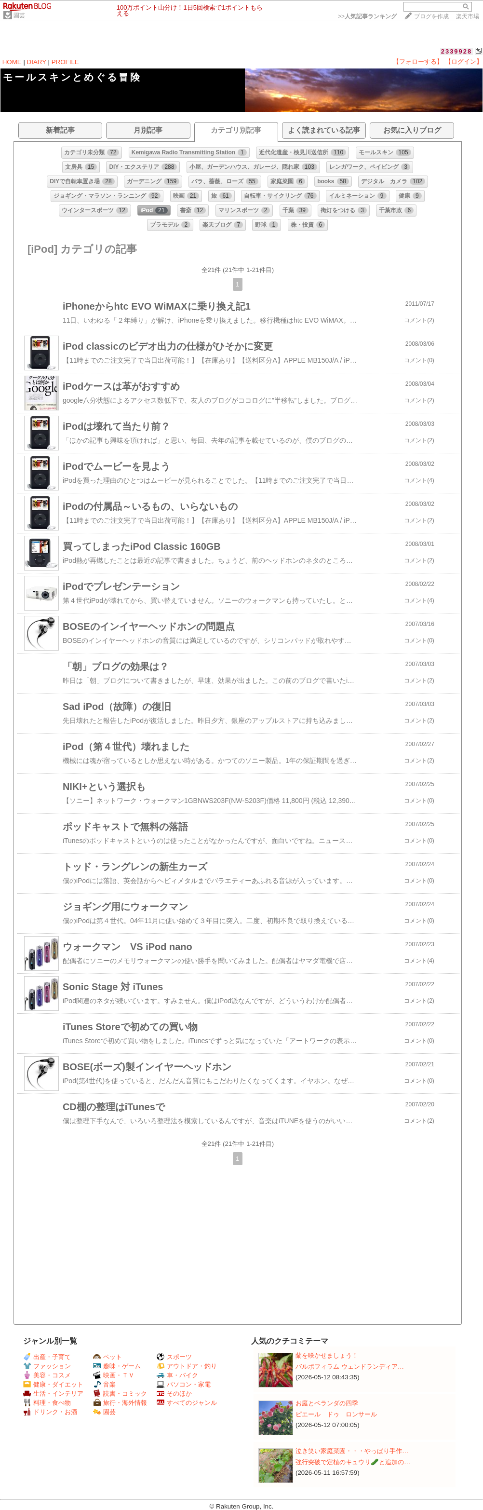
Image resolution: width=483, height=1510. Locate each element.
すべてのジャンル (187, 1402)
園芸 (19, 15)
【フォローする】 (418, 61)
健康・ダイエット (53, 1384)
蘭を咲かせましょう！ (326, 1355)
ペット (107, 1356)
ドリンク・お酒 (50, 1411)
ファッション (47, 1366)
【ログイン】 (464, 61)
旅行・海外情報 (120, 1402)
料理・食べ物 (47, 1402)
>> (367, 16)
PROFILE (65, 62)
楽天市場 (467, 16)
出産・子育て (47, 1356)
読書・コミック (120, 1393)
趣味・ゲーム (117, 1366)
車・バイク (177, 1375)
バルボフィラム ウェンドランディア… (349, 1366)
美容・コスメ (47, 1375)
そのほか (174, 1393)
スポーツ (174, 1356)
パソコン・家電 (184, 1384)
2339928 (456, 51)
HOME (12, 62)
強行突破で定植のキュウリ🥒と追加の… (352, 1462)
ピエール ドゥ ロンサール (336, 1414)
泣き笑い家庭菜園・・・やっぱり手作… (351, 1451)
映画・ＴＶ (113, 1375)
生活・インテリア (53, 1393)
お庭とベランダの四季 (326, 1403)
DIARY (36, 62)
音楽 (104, 1384)
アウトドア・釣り (187, 1366)
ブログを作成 (431, 16)
